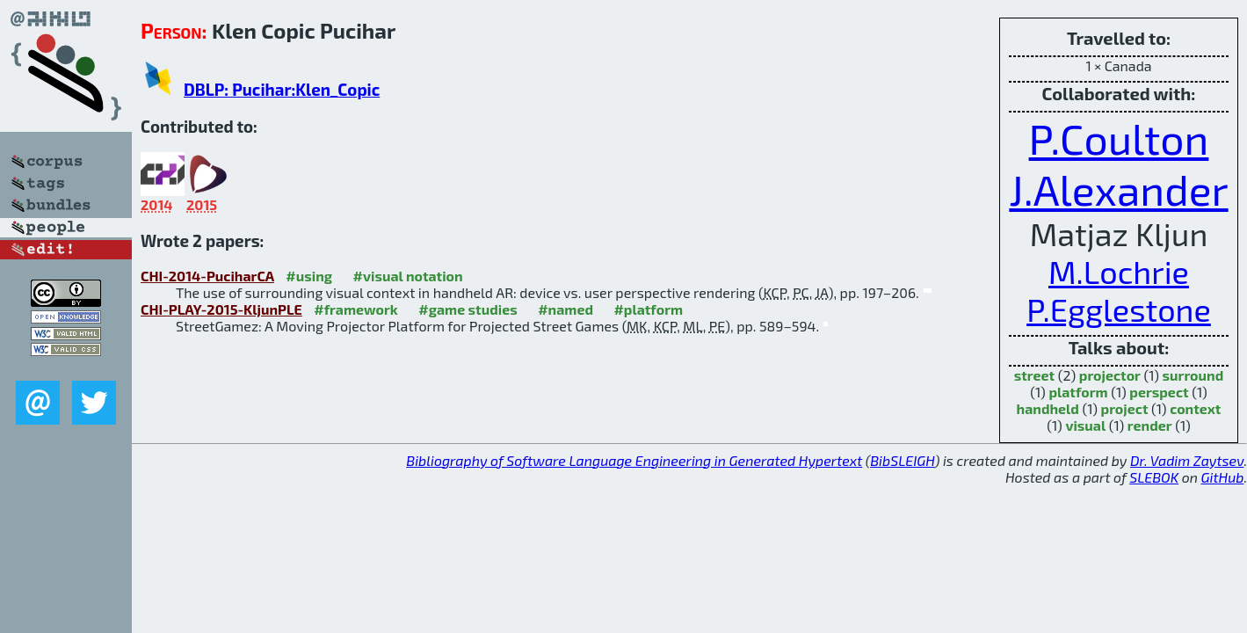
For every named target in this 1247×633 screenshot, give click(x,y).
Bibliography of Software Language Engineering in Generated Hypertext (634, 460)
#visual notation (408, 275)
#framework (356, 309)
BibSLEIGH (902, 460)
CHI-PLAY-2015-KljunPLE (221, 309)
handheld (1048, 408)
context (1195, 408)
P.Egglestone (1118, 309)
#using (309, 275)
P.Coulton (1119, 138)
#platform (648, 309)
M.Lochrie (1118, 271)
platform (1077, 391)
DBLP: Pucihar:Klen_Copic (282, 89)
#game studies (467, 309)
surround (1193, 375)
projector (1110, 375)
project (1125, 408)
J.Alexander (1118, 189)
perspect (1158, 391)
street (1034, 375)
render (1149, 425)
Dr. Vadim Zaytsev (1186, 460)
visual (1085, 425)
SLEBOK (1153, 477)
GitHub (1222, 477)
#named (565, 309)
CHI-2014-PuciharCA (207, 275)
